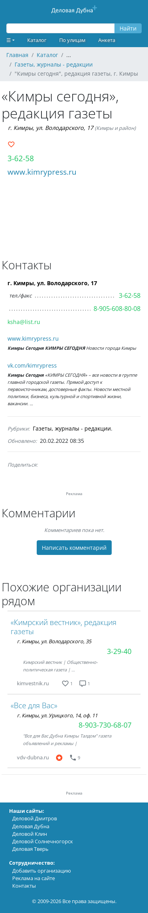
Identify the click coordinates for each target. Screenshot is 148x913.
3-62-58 (20, 158)
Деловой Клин (29, 833)
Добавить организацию (41, 870)
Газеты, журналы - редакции (72, 428)
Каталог (37, 40)
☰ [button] (8, 40)
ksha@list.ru (23, 322)
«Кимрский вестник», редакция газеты (63, 627)
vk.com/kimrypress (32, 365)
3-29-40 (119, 651)
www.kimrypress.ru (42, 171)
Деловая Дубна (30, 826)
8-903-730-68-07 (105, 725)
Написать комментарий (74, 547)
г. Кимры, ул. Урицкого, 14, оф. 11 (57, 715)
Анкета (106, 40)
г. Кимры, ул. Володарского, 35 (54, 641)
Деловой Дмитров (34, 818)
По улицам (72, 40)
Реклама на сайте (33, 878)
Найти (128, 28)
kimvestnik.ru (33, 683)
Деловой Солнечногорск (42, 841)
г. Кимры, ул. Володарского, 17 (50, 128)
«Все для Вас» (34, 705)
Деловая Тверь (30, 848)
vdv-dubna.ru (33, 757)
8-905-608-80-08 (117, 308)
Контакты (24, 885)
